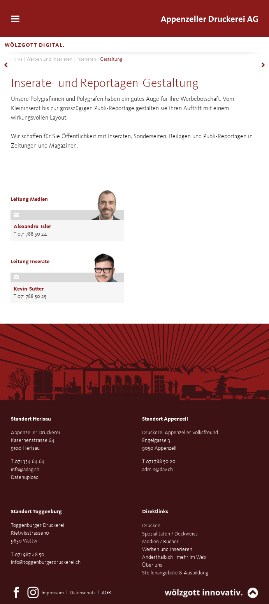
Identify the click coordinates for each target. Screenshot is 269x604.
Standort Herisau (31, 419)
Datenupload (25, 477)
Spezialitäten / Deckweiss (170, 534)
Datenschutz (82, 592)
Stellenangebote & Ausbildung (175, 573)
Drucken (151, 525)
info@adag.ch (25, 469)
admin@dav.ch (157, 469)
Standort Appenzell (165, 419)
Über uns (152, 565)
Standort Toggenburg (36, 511)
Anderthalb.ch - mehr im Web (174, 557)
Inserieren (86, 59)
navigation (15, 18)
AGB (106, 592)
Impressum (53, 592)
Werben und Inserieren (49, 59)
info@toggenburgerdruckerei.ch (46, 562)
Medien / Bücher (160, 541)
